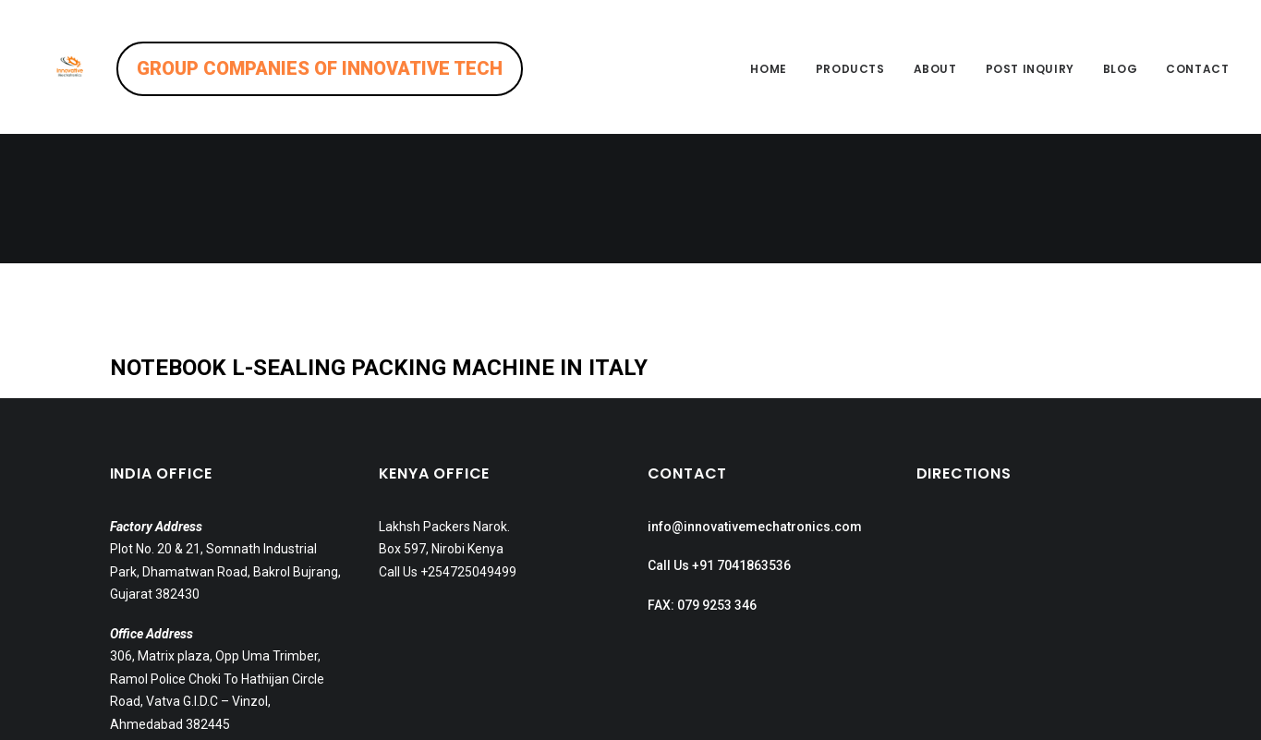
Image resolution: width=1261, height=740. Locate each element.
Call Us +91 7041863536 (719, 436)
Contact (1197, 69)
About (935, 69)
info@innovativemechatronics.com (755, 397)
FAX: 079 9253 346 (702, 475)
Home (768, 69)
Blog (1120, 69)
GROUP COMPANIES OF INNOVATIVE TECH (367, 68)
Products (850, 69)
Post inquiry (1030, 69)
